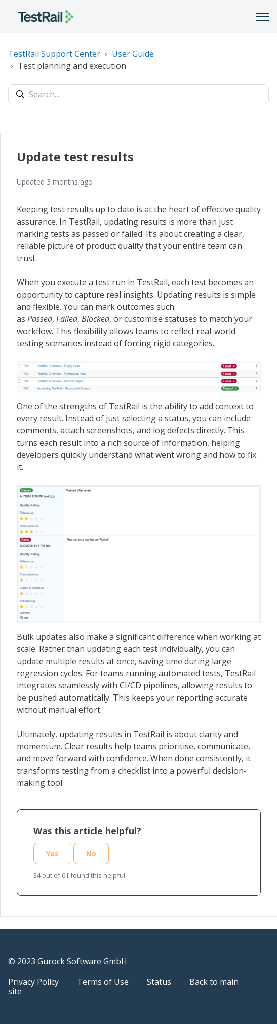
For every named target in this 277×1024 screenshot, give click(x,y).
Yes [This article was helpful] (52, 853)
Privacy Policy (33, 982)
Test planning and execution (72, 65)
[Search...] (138, 94)
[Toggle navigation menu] (262, 16)
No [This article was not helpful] (91, 853)
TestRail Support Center (54, 53)
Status (159, 982)
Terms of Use (103, 982)
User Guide (133, 53)
